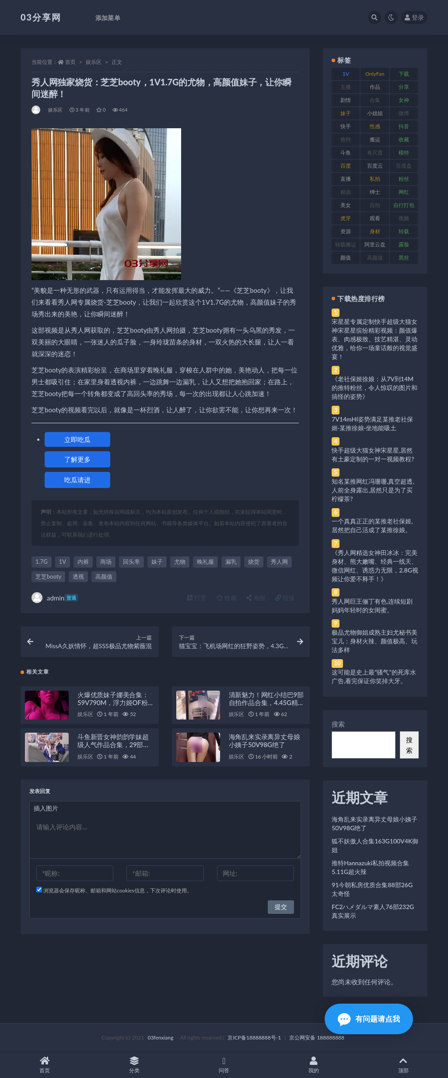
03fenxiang (160, 1037)
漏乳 (231, 561)
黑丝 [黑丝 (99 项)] (404, 257)
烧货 (253, 561)
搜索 (338, 724)
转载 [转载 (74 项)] (404, 231)
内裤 (83, 561)
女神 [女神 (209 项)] (404, 100)
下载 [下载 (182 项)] (404, 73)
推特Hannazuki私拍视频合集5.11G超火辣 (370, 867)
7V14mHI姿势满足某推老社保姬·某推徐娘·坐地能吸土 (372, 423)
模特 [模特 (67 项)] (404, 152)
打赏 (196, 597)
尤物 (180, 561)
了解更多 (77, 459)
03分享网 (41, 17)
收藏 (226, 597)
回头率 (131, 561)
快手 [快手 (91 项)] (345, 126)
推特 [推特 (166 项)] (345, 139)
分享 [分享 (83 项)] (404, 87)
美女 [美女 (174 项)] (345, 205)
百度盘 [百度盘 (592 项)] (404, 165)
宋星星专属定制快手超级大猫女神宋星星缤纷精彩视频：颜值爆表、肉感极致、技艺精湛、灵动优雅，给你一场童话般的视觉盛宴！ (374, 339)
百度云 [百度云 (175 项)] (375, 165)
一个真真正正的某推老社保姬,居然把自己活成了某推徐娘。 (372, 525)
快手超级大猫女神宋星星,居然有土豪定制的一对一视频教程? (373, 454)
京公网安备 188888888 (316, 1037)
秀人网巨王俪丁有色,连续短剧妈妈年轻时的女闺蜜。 (372, 605)
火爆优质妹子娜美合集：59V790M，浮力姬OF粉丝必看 (115, 703)
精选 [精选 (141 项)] (345, 192)
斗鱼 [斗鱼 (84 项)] (345, 152)
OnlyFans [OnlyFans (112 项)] (375, 75)
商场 (106, 561)
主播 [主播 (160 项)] (345, 87)
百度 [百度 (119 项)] (345, 165)
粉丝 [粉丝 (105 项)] (404, 179)
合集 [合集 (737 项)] (375, 100)
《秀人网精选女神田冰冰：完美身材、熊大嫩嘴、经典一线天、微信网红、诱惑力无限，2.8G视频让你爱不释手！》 (375, 566)
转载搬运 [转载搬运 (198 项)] (345, 244)
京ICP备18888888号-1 (254, 1037)
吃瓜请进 (77, 480)
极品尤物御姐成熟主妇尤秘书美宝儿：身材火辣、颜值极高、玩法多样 (374, 641)
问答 (224, 1065)
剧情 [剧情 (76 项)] (345, 100)
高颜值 (103, 576)
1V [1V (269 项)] (346, 73)
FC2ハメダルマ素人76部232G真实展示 (373, 911)
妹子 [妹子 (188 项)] (345, 113)
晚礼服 (205, 561)
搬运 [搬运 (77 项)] (375, 139)
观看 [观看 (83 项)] (375, 218)
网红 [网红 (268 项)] (404, 192)
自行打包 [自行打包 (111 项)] (403, 205)
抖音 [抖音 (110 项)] (404, 126)
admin (55, 597)
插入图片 (46, 809)
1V (62, 561)
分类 (134, 1065)
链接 (285, 597)
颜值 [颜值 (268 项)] (345, 257)
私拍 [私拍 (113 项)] (375, 179)
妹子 (157, 561)
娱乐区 (94, 62)
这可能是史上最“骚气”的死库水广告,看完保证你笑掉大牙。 (374, 676)
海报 (256, 597)
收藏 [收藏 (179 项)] (404, 139)
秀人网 (279, 561)
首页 (70, 62)
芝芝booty (48, 576)
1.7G (41, 561)
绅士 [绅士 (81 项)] (375, 192)
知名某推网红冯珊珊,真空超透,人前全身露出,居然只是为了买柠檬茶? (373, 490)
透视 (78, 576)
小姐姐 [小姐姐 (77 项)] (375, 113)
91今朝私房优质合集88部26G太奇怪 (372, 889)
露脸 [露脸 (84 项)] (404, 244)
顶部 (403, 1065)
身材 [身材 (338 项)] (375, 231)
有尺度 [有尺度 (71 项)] (375, 152)
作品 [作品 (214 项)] (375, 87)
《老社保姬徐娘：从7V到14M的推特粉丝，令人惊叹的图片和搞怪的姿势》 (374, 387)
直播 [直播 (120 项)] (345, 179)
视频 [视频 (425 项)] (404, 218)
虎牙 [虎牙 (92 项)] (345, 218)
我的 (313, 1065)
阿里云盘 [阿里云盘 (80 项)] (374, 244)
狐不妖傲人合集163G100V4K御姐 (375, 845)
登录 (414, 17)
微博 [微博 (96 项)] (404, 113)
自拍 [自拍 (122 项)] (375, 205)
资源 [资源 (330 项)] (345, 231)
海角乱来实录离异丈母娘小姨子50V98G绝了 (264, 742)
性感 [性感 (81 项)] (375, 126)
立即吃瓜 (77, 439)
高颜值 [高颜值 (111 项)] (375, 257)
